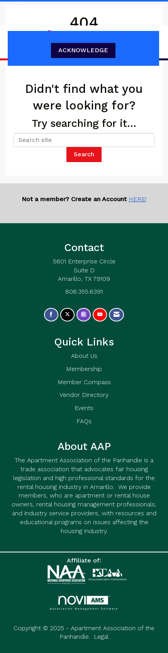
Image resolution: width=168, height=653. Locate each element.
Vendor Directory (84, 394)
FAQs (84, 421)
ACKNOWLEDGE (83, 50)
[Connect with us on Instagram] (83, 314)
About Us (84, 355)
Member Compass (84, 382)
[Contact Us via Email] (116, 314)
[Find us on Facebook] (51, 314)
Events (84, 408)
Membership (84, 369)
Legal (101, 636)
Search (84, 154)
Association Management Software (83, 603)
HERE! (137, 199)
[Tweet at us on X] (67, 314)
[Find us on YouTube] (100, 314)
